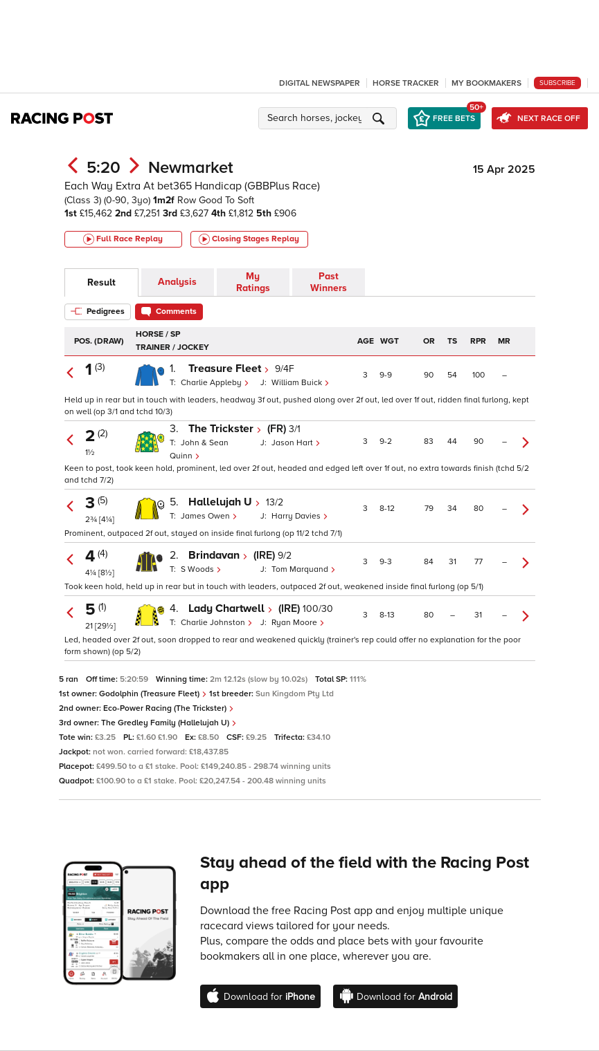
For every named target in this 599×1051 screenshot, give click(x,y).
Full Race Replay (123, 239)
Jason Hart (296, 443)
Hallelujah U (224, 502)
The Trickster (225, 429)
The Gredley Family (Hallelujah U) (169, 723)
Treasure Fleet (228, 368)
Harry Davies (299, 516)
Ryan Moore (298, 622)
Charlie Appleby (215, 383)
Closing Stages (249, 239)
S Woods (201, 569)
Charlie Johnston (217, 622)
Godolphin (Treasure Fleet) (153, 694)
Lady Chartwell (230, 608)
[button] (329, 118)
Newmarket (190, 168)
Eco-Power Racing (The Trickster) (168, 708)
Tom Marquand (303, 569)
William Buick (300, 383)
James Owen (209, 516)
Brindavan (218, 555)
